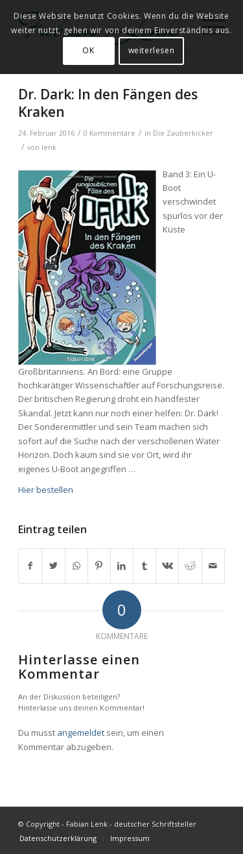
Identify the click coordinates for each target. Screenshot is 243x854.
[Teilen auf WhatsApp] (76, 566)
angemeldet (80, 732)
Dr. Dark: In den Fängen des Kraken (108, 103)
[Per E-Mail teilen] (213, 566)
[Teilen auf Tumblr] (144, 566)
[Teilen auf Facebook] (30, 566)
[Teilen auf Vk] (167, 566)
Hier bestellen (45, 490)
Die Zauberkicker (183, 133)
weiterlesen (151, 50)
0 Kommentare (109, 133)
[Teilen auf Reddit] (190, 566)
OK (88, 50)
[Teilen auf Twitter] (53, 566)
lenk (48, 147)
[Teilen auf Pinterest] (99, 566)
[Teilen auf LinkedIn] (122, 566)
